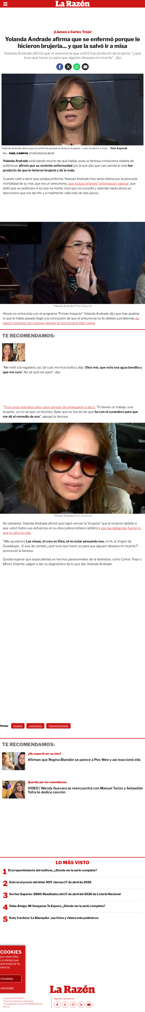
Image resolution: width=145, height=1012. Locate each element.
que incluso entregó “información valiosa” (99, 183)
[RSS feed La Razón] (81, 1004)
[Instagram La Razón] (73, 1004)
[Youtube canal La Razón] (89, 1004)
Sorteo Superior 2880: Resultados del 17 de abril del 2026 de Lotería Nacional (65, 894)
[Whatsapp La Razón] (76, 66)
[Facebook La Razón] (59, 66)
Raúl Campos (18, 153)
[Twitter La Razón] (68, 66)
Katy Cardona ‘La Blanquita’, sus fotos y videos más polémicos (53, 918)
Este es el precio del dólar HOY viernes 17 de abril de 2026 (50, 882)
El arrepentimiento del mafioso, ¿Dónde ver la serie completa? (52, 870)
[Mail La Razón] (85, 66)
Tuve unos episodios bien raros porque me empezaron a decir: (50, 407)
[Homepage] (73, 3)
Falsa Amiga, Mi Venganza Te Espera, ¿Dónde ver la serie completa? (57, 906)
